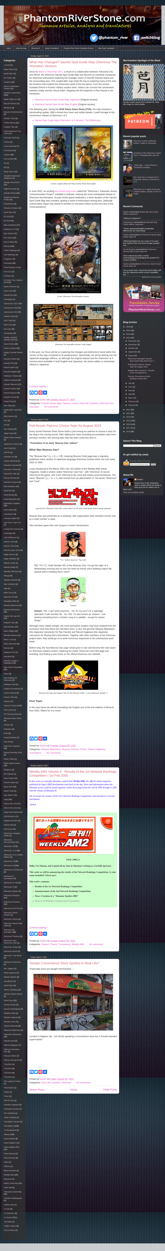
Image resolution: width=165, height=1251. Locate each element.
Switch (126, 212)
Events (7, 246)
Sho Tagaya (9, 968)
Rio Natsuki (8, 774)
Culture (7, 155)
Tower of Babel (10, 1117)
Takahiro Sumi (10, 1022)
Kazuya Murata (10, 478)
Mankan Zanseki (11, 580)
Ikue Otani (8, 405)
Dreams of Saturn (11, 208)
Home (8, 48)
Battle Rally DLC (11, 99)
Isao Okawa (9, 429)
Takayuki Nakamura (12, 1030)
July (130, 383)
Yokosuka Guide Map (13, 1192)
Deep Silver (9, 171)
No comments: (51, 407)
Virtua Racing (9, 1153)
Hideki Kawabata (11, 380)
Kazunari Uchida (11, 469)
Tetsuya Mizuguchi (11, 1060)
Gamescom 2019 (11, 312)
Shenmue (66, 1082)
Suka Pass (8, 1000)
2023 (128, 338)
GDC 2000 (8, 320)
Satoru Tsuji (9, 791)
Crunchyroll (8, 150)
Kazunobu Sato (10, 474)
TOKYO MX (9, 1100)
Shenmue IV (9, 887)
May (130, 390)
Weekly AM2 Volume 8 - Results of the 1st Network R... (141, 371)
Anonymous (128, 222)
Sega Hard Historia (12, 812)
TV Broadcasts (10, 1130)
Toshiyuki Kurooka (11, 1109)
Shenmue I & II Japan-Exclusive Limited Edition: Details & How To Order (147, 191)
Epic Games (9, 233)
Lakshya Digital (10, 518)
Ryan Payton (9, 778)
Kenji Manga (9, 495)
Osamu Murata (10, 693)
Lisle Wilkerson (10, 537)
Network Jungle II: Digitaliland (11, 662)
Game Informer (10, 286)
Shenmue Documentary (9, 841)
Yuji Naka (8, 1222)
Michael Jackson (11, 635)
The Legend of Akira (12, 1081)
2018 (128, 424)
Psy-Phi (7, 742)
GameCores (9, 295)
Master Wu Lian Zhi (12, 616)
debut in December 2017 (50, 71)
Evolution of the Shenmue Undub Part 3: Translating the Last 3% (147, 154)
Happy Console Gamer (13, 352)
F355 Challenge (10, 250)
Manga (7, 576)
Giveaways (8, 333)
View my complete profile (133, 492)
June (130, 387)
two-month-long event (65, 191)
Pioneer (7, 725)
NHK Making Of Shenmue (10, 679)
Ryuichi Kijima (10, 782)
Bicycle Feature (10, 103)
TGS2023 (8, 1077)
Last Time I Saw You (12, 522)
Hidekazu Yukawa (11, 376)
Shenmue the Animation (9, 931)
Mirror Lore (8, 639)
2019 (128, 421)
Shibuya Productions (12, 962)
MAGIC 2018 (9, 542)
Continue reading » (38, 386)
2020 (128, 417)
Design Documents (12, 182)
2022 (128, 410)
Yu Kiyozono (9, 1213)
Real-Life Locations (89, 403)
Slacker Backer (10, 977)
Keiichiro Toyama (11, 482)
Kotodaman (8, 514)
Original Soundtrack (12, 689)
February (132, 401)
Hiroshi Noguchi (10, 393)
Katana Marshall (10, 461)
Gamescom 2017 (11, 303)
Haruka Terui (9, 363)
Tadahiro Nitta (9, 1013)
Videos (7, 1134)
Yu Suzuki (8, 1217)
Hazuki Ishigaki (10, 372)
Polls (6, 733)
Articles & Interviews (12, 93)
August (131, 355)
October (132, 348)
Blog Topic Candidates (106, 48)
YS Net (7, 1209)
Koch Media (9, 510)
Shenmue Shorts (11, 919)
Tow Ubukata (9, 1113)
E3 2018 (7, 216)
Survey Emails (10, 1005)
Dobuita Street (48, 403)
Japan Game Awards (12, 437)
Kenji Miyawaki (10, 499)
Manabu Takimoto (11, 571)
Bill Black (7, 108)
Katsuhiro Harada (11, 465)
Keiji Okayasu (9, 486)
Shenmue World (10, 951)
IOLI (5, 420)
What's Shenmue (11, 1183)
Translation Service (12, 1122)
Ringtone (7, 770)
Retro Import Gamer (12, 763)
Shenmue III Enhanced (13, 870)
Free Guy (8, 272)
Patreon (7, 701)
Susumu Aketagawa (12, 1009)
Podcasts (8, 729)
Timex (6, 1096)
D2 (5, 163)
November (132, 344)
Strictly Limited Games (13, 994)
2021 (128, 413)
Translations (35, 753)
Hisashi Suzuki (10, 397)
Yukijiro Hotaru (10, 1226)
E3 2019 (7, 221)
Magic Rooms (9, 554)
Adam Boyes (9, 69)
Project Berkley (10, 737)
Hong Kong (8, 401)
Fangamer (8, 259)
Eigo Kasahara (10, 225)
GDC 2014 (8, 325)
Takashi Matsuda (11, 1026)
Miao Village (9, 631)
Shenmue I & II (10, 850)
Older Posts (110, 1089)
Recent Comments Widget (154, 277)
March (131, 398)
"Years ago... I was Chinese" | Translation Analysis (146, 166)
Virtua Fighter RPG (12, 1147)
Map (59, 403)
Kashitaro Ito (9, 457)
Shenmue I (8, 846)
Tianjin (6, 1092)
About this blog (21, 48)
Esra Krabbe (9, 242)
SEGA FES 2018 (11, 804)
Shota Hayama (10, 973)
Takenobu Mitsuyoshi (12, 1034)
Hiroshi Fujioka (10, 388)
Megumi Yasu (9, 622)
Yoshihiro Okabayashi (13, 1198)
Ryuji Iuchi (8, 787)
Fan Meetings (9, 255)
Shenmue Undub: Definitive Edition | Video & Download (145, 142)
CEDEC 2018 (9, 118)
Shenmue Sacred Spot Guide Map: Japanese (57, 99)
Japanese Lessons (11, 444)
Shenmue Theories (12, 936)
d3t (5, 167)
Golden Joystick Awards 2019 (10, 338)
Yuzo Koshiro (9, 1230)
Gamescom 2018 (11, 308)
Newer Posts (37, 1089)
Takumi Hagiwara (96, 749)
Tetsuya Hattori (10, 1056)
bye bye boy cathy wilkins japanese (140, 223)
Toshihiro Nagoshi (11, 1105)
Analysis (7, 82)
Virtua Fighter (9, 1139)
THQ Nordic (9, 1088)
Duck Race (8, 212)
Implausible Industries (13, 410)
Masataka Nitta (10, 601)
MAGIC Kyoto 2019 (12, 550)
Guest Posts (9, 344)
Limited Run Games (12, 529)
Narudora (8, 656)
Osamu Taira (9, 697)
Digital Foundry (10, 189)
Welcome (8, 1179)
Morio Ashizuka (10, 644)
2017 (128, 428)
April (130, 394)
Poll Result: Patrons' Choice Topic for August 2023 (65, 426)
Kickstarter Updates (12, 503)
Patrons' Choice (70, 403)
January (132, 405)
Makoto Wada (9, 567)
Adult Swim (8, 73)
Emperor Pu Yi (10, 229)
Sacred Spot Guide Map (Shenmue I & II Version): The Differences (68, 120)
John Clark (8, 448)
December (132, 341)
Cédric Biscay (9, 123)
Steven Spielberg (11, 990)
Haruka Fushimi (10, 359)
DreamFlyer (9, 204)
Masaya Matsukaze (51, 749)
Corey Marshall (10, 146)
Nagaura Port (9, 652)
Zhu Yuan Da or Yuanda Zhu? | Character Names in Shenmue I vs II (147, 179)
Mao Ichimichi (9, 584)
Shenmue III (35, 48)
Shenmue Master (11, 891)
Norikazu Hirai (10, 684)
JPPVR (7, 452)
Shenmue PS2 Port (12, 908)
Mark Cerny (9, 593)
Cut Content (9, 159)
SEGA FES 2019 (11, 808)
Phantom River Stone (13, 718)
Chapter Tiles (9, 127)
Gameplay (8, 299)
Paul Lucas (8, 710)
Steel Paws (8, 985)
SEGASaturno (10, 816)
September (133, 352)
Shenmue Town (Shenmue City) (10, 941)
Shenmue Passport (12, 895)
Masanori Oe (9, 597)
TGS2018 (8, 1068)
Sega (6, 799)
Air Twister (8, 78)
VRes (6, 1162)
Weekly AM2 (78, 944)
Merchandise (9, 627)
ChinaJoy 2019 (10, 138)
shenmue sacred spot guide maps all (140, 250)
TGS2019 (8, 1073)
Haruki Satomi (10, 367)
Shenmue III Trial (11, 883)
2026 (128, 327)
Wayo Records (10, 1170)
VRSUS (7, 1166)
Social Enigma (129, 249)
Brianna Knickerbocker (13, 112)
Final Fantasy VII (11, 267)
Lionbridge (8, 533)
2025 (128, 330)
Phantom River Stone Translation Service (79, 48)
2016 (128, 431)
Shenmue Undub (11, 947)
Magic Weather (10, 559)
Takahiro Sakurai (11, 1017)
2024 (128, 334)
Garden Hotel (9, 316)
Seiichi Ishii (8, 825)
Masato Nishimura (11, 605)
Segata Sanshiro (11, 820)
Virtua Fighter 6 (10, 1143)
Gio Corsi (8, 329)
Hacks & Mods (10, 348)
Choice (7, 142)
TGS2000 (8, 1064)
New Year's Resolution (13, 667)
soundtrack (8, 981)
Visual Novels (9, 1158)
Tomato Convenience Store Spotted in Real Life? (64, 963)
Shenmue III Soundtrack (9, 877)
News (6, 674)
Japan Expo (9, 433)
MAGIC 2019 (9, 546)
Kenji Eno (8, 491)
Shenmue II (8, 861)
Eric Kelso (8, 238)
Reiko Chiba (9, 759)
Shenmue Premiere (12, 902)
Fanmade (8, 263)
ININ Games (9, 416)
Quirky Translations (52, 48)
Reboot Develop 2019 (13, 752)
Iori (5, 425)
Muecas (66, 749)
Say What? (8, 795)
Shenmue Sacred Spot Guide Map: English (56, 104)
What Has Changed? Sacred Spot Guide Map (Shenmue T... (141, 360)
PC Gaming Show (11, 714)
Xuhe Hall (8, 1187)
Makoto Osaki (9, 563)
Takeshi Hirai (9, 1041)
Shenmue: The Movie (13, 955)
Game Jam (8, 291)
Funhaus (7, 276)
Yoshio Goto (9, 1205)
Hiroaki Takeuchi (11, 384)
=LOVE (7, 65)
